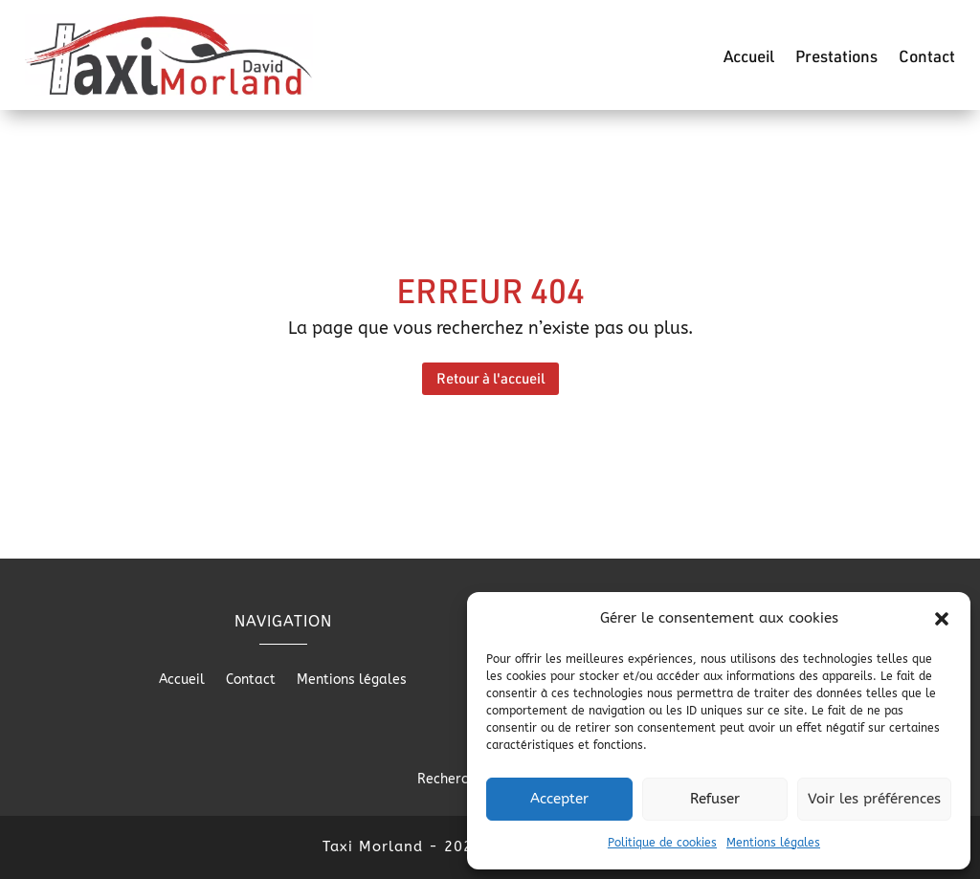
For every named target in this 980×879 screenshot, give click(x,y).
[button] (941, 618)
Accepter (559, 798)
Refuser (715, 798)
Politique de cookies (662, 842)
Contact (927, 57)
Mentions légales (773, 842)
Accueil (749, 57)
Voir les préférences (874, 798)
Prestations (836, 57)
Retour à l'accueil (490, 377)
